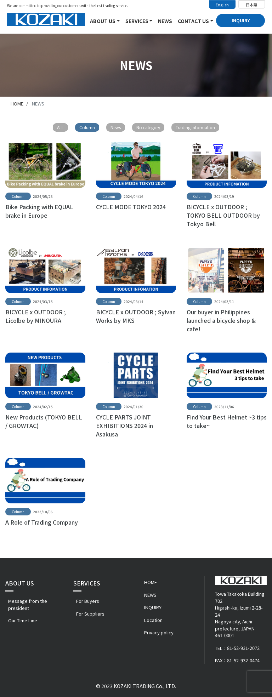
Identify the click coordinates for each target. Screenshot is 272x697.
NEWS (165, 20)
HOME (150, 582)
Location (153, 620)
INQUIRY (241, 20)
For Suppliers (90, 613)
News (115, 127)
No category (148, 127)
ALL (60, 127)
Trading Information (195, 127)
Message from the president (27, 604)
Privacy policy (159, 632)
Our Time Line (22, 620)
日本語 (251, 4)
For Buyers (87, 601)
